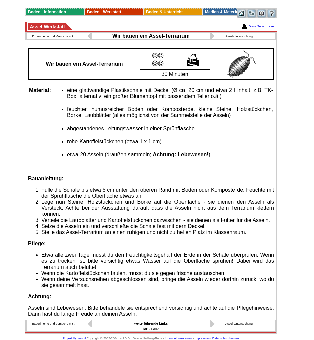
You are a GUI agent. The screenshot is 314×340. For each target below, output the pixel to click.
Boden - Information (47, 12)
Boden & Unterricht (164, 12)
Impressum (202, 338)
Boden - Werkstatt (104, 12)
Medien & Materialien (225, 12)
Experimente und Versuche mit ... (54, 36)
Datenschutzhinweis (225, 338)
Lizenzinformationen (178, 338)
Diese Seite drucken (262, 26)
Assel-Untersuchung (239, 36)
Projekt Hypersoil (74, 338)
